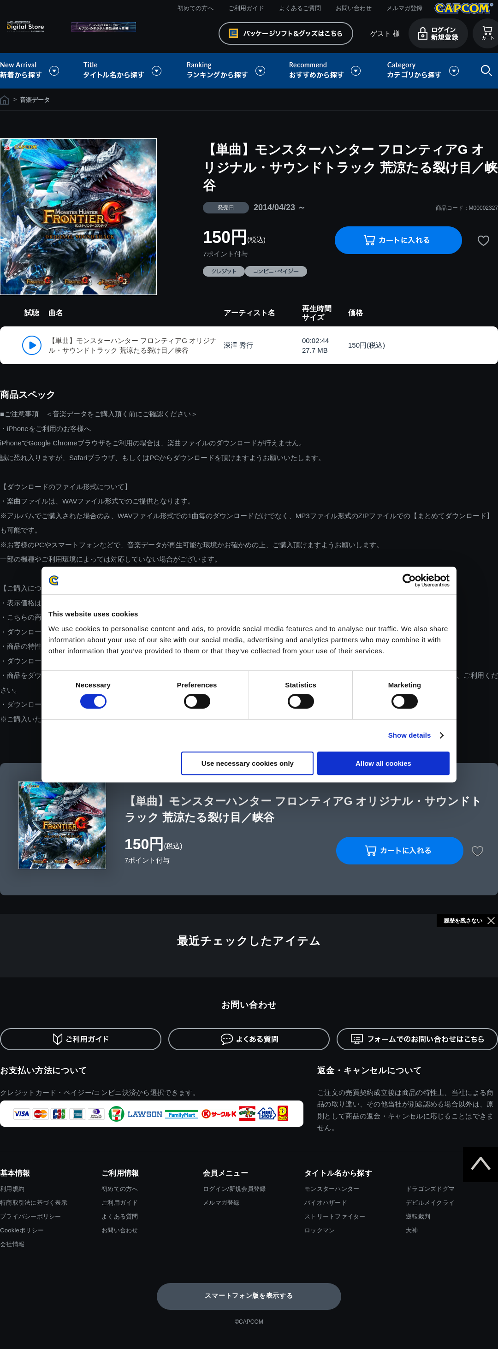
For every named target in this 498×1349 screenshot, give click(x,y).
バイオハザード (325, 1202)
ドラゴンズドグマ (430, 1188)
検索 (484, 71)
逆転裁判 (418, 1216)
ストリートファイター (335, 1216)
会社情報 (12, 1244)
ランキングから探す (227, 71)
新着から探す (36, 71)
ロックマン (319, 1230)
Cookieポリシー (22, 1230)
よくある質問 (119, 1216)
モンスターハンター (331, 1188)
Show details (409, 735)
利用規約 (12, 1188)
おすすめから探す (326, 71)
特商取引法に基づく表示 (33, 1202)
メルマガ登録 (404, 8)
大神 (412, 1230)
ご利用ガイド (246, 8)
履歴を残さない (463, 920)
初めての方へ (195, 8)
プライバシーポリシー (30, 1216)
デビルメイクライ (430, 1202)
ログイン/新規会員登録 (234, 1188)
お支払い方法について (43, 1070)
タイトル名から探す (123, 71)
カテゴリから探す (422, 71)
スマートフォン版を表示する (249, 1295)
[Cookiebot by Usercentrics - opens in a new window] (409, 580)
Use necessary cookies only (248, 763)
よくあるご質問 (300, 8)
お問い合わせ (354, 8)
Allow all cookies (383, 763)
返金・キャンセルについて (369, 1070)
